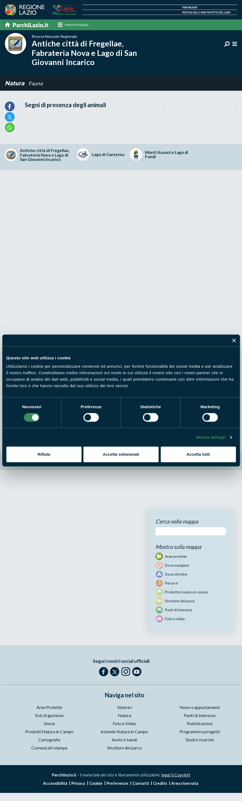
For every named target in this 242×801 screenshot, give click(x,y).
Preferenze (117, 783)
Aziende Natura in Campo (124, 731)
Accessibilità (55, 783)
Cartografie (49, 739)
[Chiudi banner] (234, 340)
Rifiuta (44, 454)
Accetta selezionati (121, 454)
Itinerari (124, 707)
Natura (14, 83)
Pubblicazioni (200, 723)
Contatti (140, 783)
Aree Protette (49, 707)
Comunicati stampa (49, 748)
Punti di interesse (200, 715)
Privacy (78, 783)
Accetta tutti (198, 454)
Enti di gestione (49, 715)
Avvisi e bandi (124, 739)
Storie (49, 723)
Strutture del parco (124, 748)
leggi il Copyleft (175, 775)
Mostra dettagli (210, 437)
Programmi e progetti (200, 731)
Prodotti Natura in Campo (49, 731)
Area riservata (184, 783)
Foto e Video (124, 723)
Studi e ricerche (199, 739)
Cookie (95, 783)
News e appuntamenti (200, 707)
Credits (160, 783)
